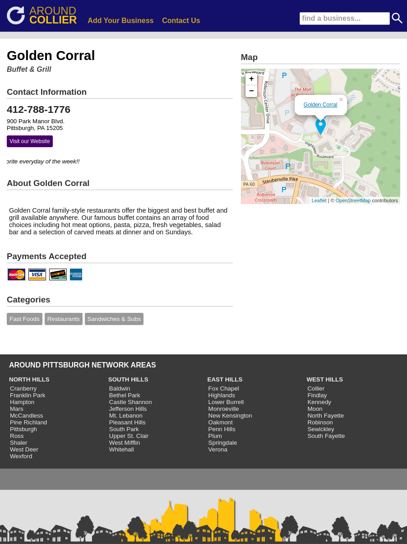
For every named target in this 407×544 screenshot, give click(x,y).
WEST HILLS (324, 379)
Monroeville (223, 408)
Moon (314, 408)
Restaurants (63, 319)
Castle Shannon (130, 402)
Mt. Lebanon (126, 415)
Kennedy (319, 402)
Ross (16, 435)
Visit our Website (29, 141)
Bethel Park (124, 395)
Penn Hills (222, 429)
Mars (16, 408)
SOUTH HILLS (128, 379)
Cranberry (23, 388)
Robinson (320, 422)
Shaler (19, 442)
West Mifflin (124, 442)
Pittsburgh (23, 429)
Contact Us (181, 20)
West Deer (24, 449)
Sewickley (320, 429)
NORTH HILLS (29, 379)
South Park (124, 429)
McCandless (26, 415)
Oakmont (220, 422)
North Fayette (325, 415)
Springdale (222, 442)
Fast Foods (24, 319)
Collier (315, 388)
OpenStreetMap (353, 200)
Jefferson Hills (128, 408)
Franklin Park (28, 395)
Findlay (317, 395)
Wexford (21, 456)
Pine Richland (28, 422)
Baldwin (119, 388)
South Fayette (326, 435)
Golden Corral (321, 105)
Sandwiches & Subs (114, 319)
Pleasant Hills (127, 422)
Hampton (22, 402)
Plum (215, 435)
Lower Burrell (226, 402)
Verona (217, 449)
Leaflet (319, 200)
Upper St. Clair (128, 435)
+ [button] (251, 79)
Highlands (221, 395)
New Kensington (230, 415)
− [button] (251, 91)
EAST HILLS (225, 379)
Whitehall (121, 449)
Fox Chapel (223, 388)
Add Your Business (120, 20)
